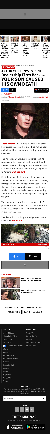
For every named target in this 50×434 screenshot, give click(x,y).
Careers (29, 339)
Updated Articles (9, 355)
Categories (6, 362)
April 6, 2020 (43, 97)
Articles (5, 349)
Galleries (6, 368)
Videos (5, 381)
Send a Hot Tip (31, 336)
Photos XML (7, 378)
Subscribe (43, 398)
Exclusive (37, 312)
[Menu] (3, 32)
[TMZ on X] (22, 409)
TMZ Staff (7, 94)
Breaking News (13, 312)
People (5, 371)
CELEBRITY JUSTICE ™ (35, 307)
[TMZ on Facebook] (17, 409)
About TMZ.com (8, 333)
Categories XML (8, 365)
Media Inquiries (31, 346)
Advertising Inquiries (33, 343)
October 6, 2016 (14, 97)
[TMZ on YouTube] (27, 409)
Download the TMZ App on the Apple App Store (14, 427)
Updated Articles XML (10, 359)
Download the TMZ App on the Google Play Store (35, 427)
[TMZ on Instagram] (32, 409)
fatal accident (18, 171)
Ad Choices (7, 343)
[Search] (47, 32)
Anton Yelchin (11, 307)
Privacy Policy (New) (10, 336)
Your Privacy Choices (13, 346)
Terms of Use (7, 339)
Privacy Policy (37, 391)
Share (17, 256)
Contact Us (30, 333)
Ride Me (27, 312)
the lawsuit (17, 220)
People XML (7, 375)
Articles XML (7, 352)
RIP (22, 307)
